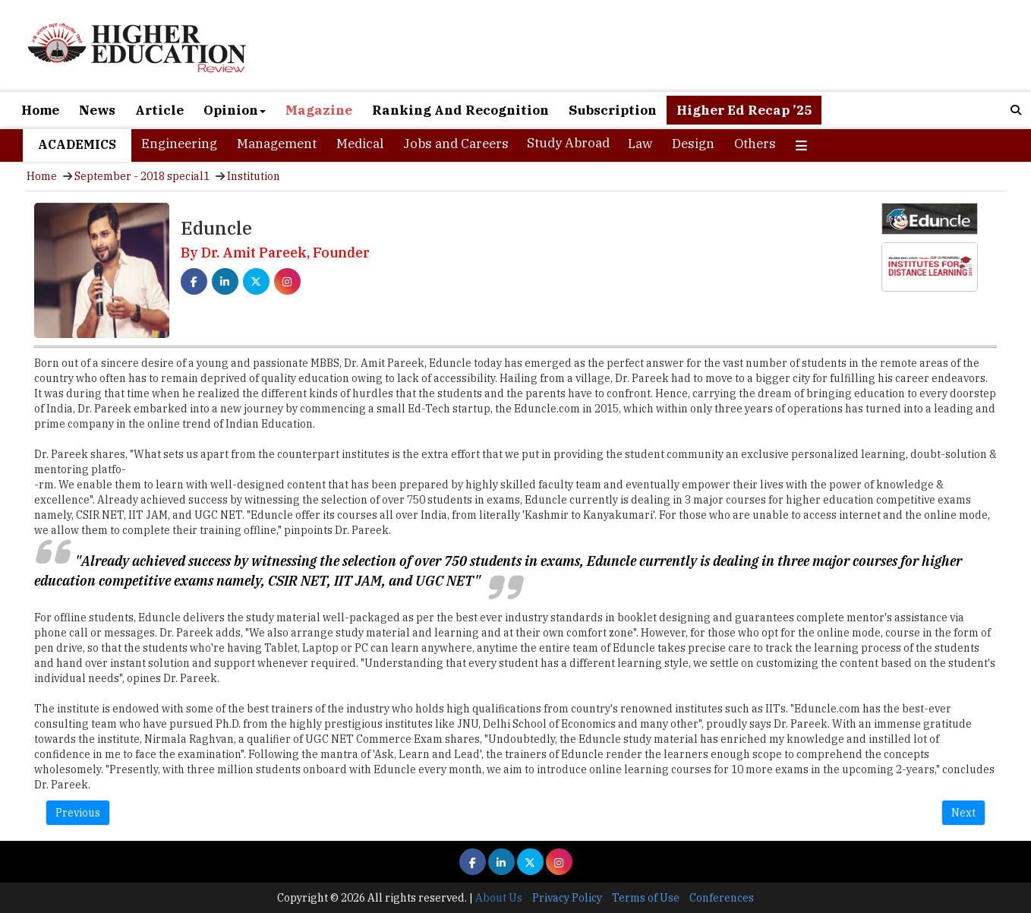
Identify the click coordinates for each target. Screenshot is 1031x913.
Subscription (613, 110)
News (97, 110)
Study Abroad (568, 142)
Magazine (318, 110)
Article (159, 110)
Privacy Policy (567, 898)
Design (693, 143)
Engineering (179, 143)
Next (963, 813)
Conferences (721, 898)
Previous (77, 813)
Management (277, 143)
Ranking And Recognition (460, 110)
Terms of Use (645, 898)
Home (40, 110)
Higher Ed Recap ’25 (744, 110)
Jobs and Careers (456, 143)
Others (755, 143)
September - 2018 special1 (142, 176)
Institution (253, 176)
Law (640, 143)
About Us (498, 898)
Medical (359, 143)
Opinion (234, 110)
